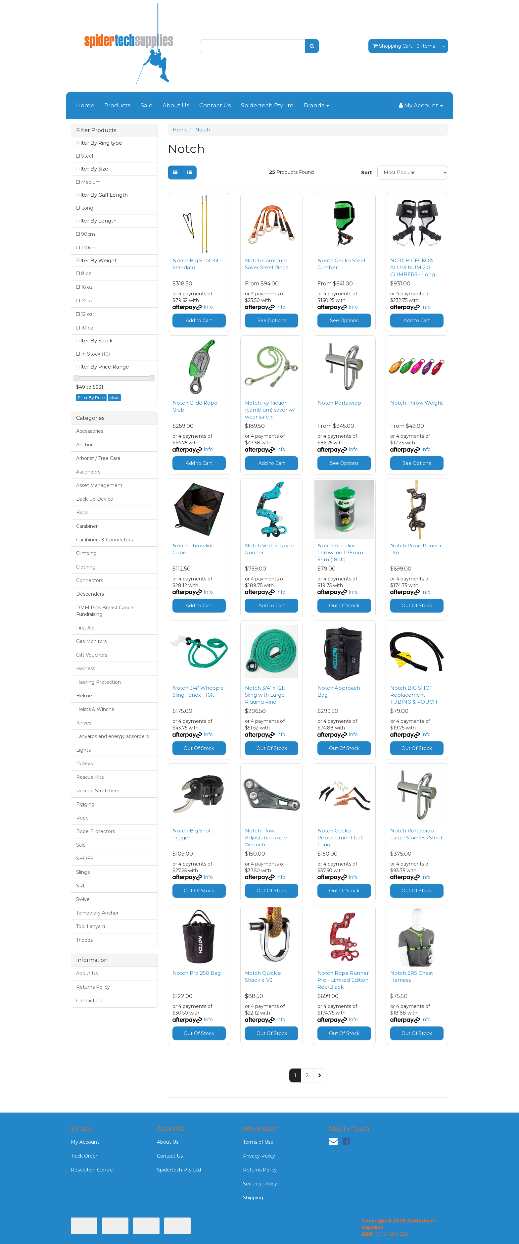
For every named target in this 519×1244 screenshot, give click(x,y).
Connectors (89, 580)
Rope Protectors (95, 831)
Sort (366, 172)
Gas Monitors (91, 641)
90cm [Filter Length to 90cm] (88, 234)
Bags (82, 513)
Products (117, 105)
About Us (176, 105)
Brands (316, 105)
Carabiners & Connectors (104, 540)
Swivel (83, 899)
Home (85, 105)
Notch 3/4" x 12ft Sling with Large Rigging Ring (265, 695)
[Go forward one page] (319, 1075)
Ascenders (88, 472)
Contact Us (215, 105)
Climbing (86, 553)
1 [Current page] (295, 1075)
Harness (85, 669)
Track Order (84, 1156)
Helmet (85, 696)
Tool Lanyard (90, 926)
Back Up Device (94, 499)
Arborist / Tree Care (98, 458)
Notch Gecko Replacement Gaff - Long (342, 837)
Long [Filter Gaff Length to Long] (87, 208)
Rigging (85, 804)
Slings (83, 872)
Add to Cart (199, 320)
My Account (85, 1142)
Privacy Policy (259, 1156)
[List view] (189, 172)
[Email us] (333, 1141)
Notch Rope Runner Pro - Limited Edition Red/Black (343, 980)
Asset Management (99, 485)
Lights (83, 750)
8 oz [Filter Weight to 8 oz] (86, 273)
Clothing (86, 567)
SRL (81, 886)
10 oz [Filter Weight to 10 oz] (87, 328)
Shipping (253, 1198)
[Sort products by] (412, 172)
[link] (346, 1141)
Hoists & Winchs (95, 709)
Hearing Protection (98, 682)
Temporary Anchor (97, 913)
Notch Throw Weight (416, 403)
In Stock (95, 354)
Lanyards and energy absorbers (112, 736)
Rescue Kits (90, 777)
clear (114, 397)
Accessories (89, 431)
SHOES (84, 859)
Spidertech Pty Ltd (267, 105)
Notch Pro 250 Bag (196, 973)
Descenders (90, 594)
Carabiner (87, 526)
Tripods (84, 940)
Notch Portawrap (339, 403)
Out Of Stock (344, 606)
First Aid (85, 628)
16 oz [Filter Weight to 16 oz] (87, 287)
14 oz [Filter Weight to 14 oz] (87, 301)
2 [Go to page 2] (307, 1075)
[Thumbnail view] (175, 172)
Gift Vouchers (91, 655)
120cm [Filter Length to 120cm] (89, 248)
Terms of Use (258, 1142)
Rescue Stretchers (97, 791)
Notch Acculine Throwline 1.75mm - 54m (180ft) (341, 552)
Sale (147, 105)
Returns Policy (93, 987)
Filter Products (96, 130)
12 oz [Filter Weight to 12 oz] (87, 314)
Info (208, 307)
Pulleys (84, 764)
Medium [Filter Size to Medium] (91, 182)
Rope (82, 818)
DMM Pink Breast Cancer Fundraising (105, 611)
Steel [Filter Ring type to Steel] (87, 156)
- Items (404, 46)
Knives (83, 723)
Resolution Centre (92, 1170)
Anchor (84, 445)
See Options (272, 320)
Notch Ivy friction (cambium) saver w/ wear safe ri (270, 410)
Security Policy (260, 1184)
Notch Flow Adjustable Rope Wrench (266, 837)
